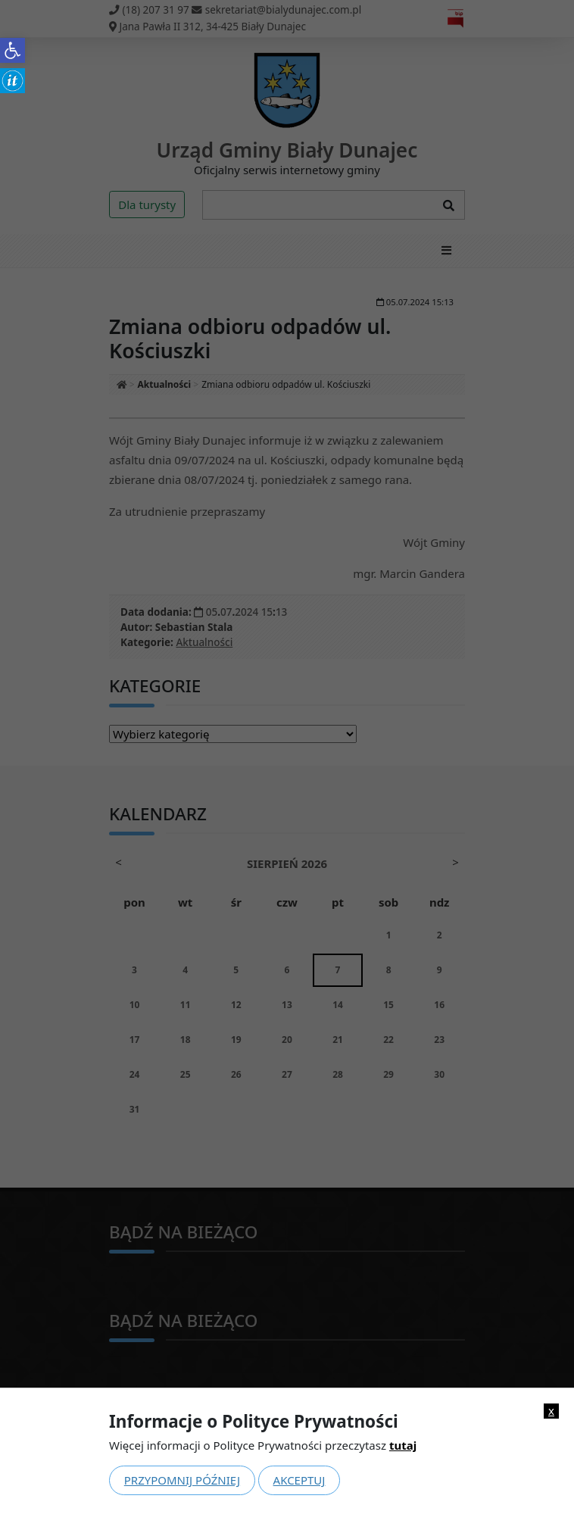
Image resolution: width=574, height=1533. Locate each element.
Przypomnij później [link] (182, 1480)
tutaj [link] (402, 1445)
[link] (12, 50)
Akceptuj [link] (299, 1480)
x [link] (551, 1410)
